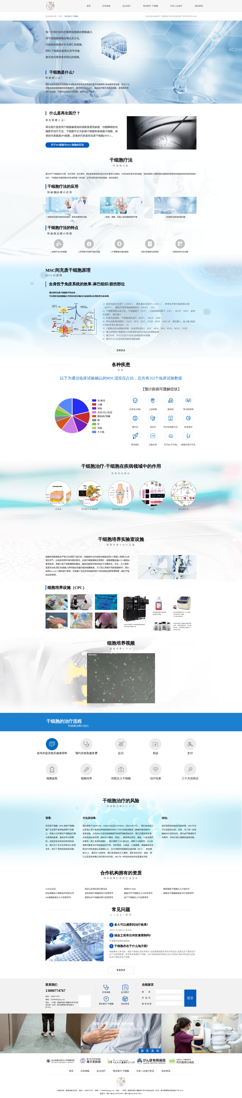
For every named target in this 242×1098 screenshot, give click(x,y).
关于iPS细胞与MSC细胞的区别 (67, 144)
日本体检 (106, 6)
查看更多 (120, 350)
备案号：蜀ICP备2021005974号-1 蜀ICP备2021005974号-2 (121, 1094)
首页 (89, 6)
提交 (190, 998)
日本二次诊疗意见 (145, 1071)
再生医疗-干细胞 (150, 6)
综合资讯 (199, 6)
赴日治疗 (126, 6)
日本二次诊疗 (176, 6)
